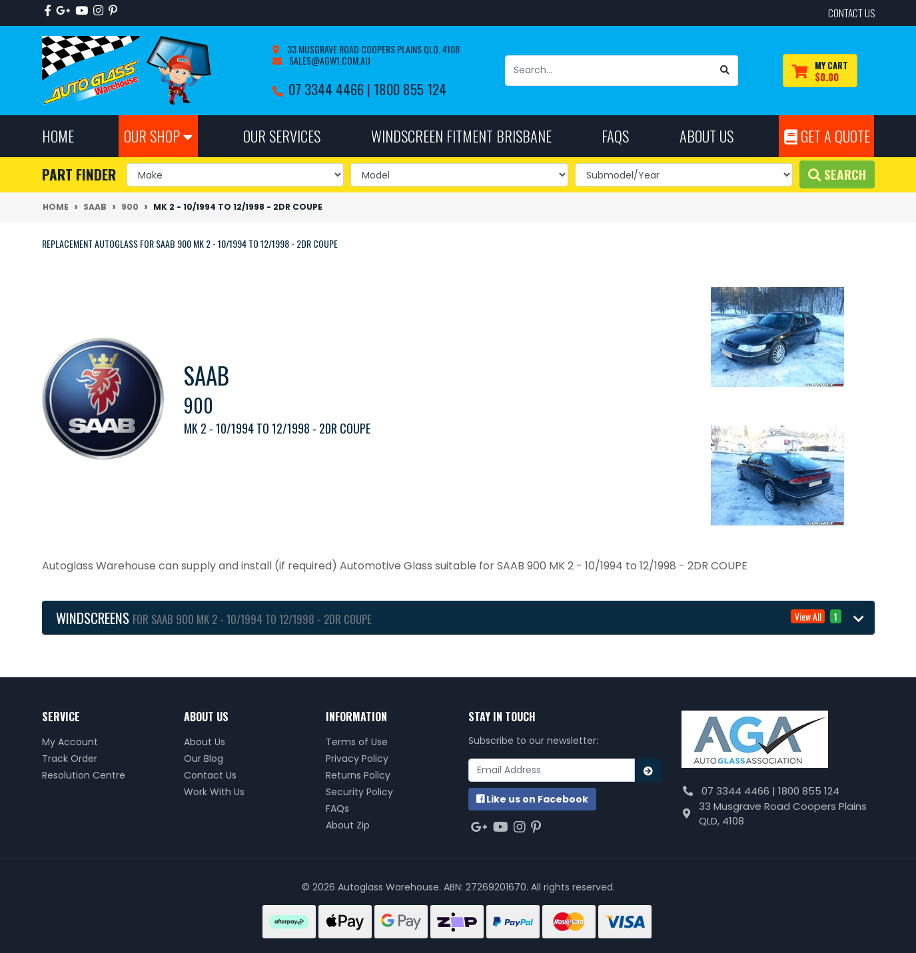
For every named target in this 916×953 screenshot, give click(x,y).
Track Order (69, 758)
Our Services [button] (281, 136)
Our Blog (203, 758)
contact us (851, 12)
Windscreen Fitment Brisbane (461, 136)
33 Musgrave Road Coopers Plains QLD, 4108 (372, 49)
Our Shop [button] (158, 136)
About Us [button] (706, 136)
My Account (70, 742)
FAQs (337, 808)
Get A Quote (827, 136)
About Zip (348, 825)
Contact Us (210, 775)
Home (58, 136)
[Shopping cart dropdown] (820, 71)
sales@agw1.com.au (328, 60)
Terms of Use (357, 742)
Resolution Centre (83, 775)
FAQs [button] (615, 136)
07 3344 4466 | (331, 89)
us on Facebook (532, 799)
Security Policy (359, 791)
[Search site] (725, 70)
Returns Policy (358, 775)
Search (837, 174)
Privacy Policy (357, 758)
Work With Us (214, 791)
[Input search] (609, 70)
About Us (204, 742)
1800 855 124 (410, 89)
